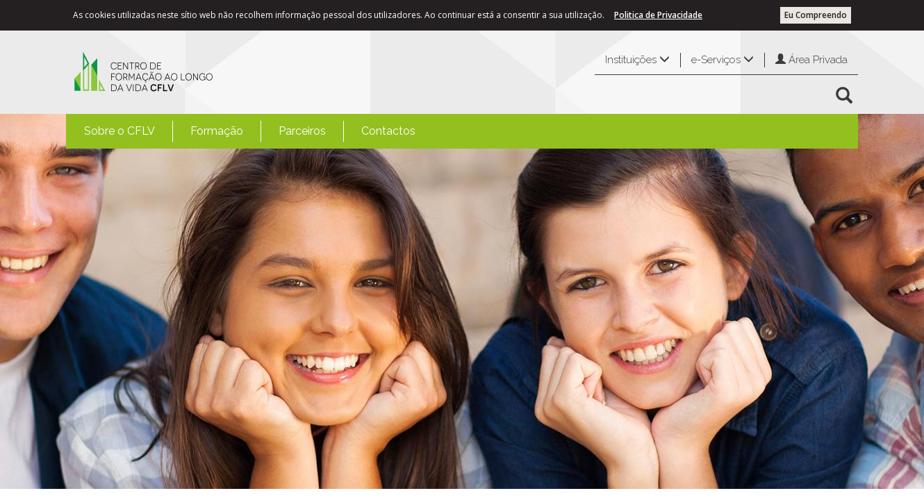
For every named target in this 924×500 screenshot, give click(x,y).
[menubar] (250, 131)
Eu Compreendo (815, 15)
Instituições (637, 59)
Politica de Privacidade (658, 15)
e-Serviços (722, 59)
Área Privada (811, 59)
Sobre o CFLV (119, 131)
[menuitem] (119, 131)
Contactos (388, 131)
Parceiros (302, 131)
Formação (216, 131)
